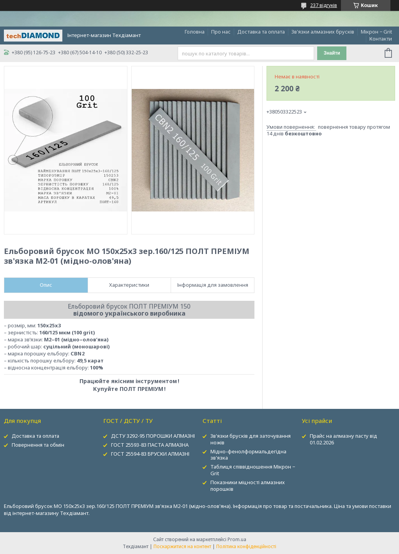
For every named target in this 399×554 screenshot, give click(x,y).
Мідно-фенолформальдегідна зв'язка (248, 455)
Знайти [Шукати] (332, 53)
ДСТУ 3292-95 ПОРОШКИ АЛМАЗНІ (153, 435)
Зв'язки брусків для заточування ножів (250, 439)
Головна (195, 31)
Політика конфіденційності (246, 546)
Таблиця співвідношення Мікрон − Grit (252, 470)
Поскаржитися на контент (182, 546)
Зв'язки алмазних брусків (322, 31)
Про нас (221, 31)
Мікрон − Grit (376, 31)
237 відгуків (323, 5)
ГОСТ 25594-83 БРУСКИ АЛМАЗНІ (150, 453)
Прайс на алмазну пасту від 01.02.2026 (343, 439)
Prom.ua (237, 539)
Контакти (380, 38)
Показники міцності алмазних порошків (247, 485)
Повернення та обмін (38, 444)
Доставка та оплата (261, 31)
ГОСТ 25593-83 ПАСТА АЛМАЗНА (150, 444)
